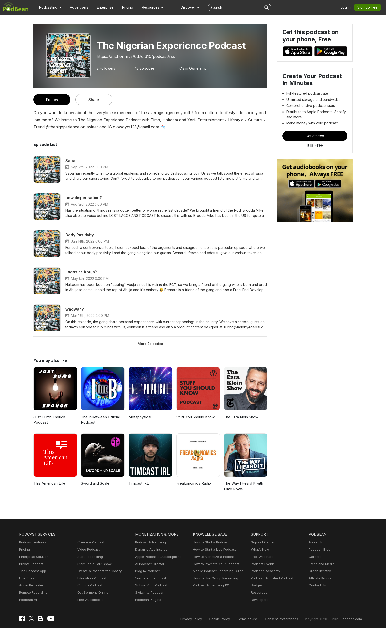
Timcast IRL (138, 483)
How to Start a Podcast (209, 542)
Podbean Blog (319, 549)
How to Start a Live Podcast (213, 549)
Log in (347, 7)
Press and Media (321, 564)
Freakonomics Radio (193, 483)
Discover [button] (183, 7)
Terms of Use (256, 619)
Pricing (124, 7)
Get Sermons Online (92, 592)
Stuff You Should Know (195, 417)
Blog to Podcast (146, 571)
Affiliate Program (321, 578)
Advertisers (77, 7)
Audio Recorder (30, 585)
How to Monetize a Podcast (213, 557)
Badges (256, 585)
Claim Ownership (191, 68)
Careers (314, 557)
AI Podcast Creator (148, 564)
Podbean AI (27, 600)
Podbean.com (352, 619)
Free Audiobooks (89, 600)
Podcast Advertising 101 (210, 585)
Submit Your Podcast (150, 585)
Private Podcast (30, 564)
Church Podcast (88, 585)
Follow (52, 99)
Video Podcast (87, 549)
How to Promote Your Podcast (214, 564)
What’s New (259, 549)
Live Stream (27, 578)
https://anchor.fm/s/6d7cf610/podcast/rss (132, 56)
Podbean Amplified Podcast (270, 578)
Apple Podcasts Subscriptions (156, 557)
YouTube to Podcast (149, 578)
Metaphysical (139, 417)
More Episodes (150, 343)
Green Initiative (320, 571)
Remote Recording (32, 592)
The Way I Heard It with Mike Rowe (243, 486)
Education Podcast (90, 578)
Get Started (315, 136)
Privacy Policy (204, 619)
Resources (258, 592)
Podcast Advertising (149, 542)
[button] (49, 7)
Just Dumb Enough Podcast (49, 420)
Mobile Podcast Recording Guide (217, 571)
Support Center (262, 542)
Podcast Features (32, 542)
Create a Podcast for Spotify (97, 571)
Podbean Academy (264, 571)
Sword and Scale (95, 483)
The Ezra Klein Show (241, 417)
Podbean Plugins (147, 600)
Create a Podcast (89, 542)
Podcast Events (262, 564)
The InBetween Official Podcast (99, 420)
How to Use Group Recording (214, 578)
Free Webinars (261, 557)
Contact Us (317, 585)
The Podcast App (31, 571)
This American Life (48, 483)
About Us (315, 542)
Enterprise (102, 7)
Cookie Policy (230, 619)
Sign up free (368, 7)
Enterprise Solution (33, 557)
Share (94, 99)
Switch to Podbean (148, 592)
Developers (259, 600)
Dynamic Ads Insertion (151, 549)
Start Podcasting (89, 557)
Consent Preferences (288, 619)
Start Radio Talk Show (93, 564)
